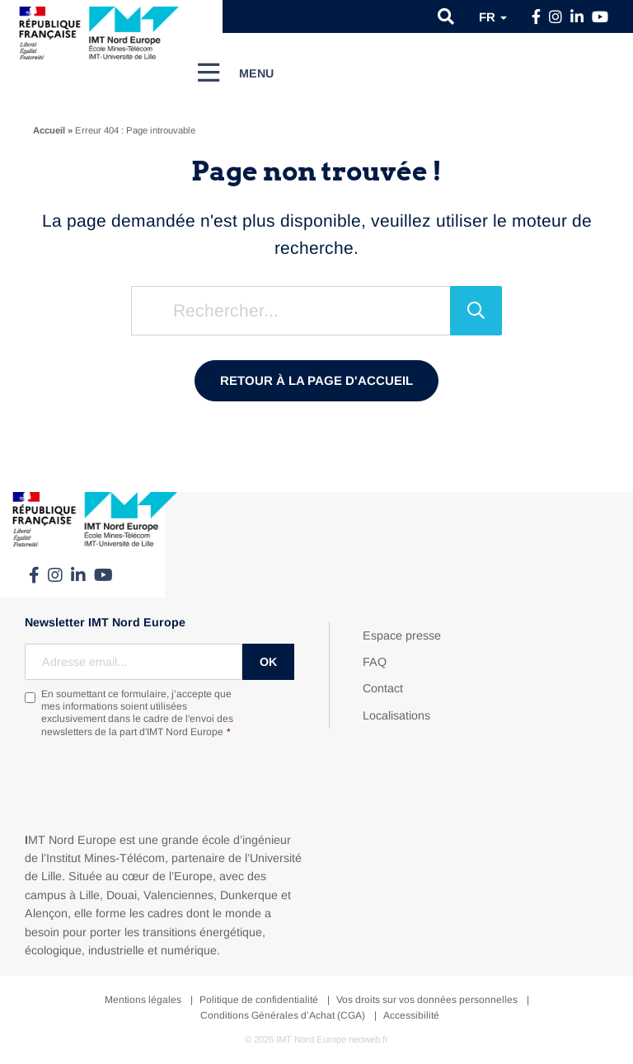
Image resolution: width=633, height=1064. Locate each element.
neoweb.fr (368, 1039)
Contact (383, 688)
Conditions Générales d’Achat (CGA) (282, 1015)
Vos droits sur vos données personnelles (427, 999)
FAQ (375, 661)
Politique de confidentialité (258, 999)
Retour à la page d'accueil (316, 380)
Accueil (49, 130)
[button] (446, 16)
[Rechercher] (476, 310)
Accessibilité (411, 1015)
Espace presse (402, 635)
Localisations (396, 715)
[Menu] (235, 72)
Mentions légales (143, 999)
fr (493, 17)
